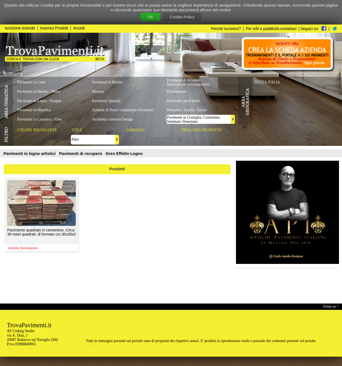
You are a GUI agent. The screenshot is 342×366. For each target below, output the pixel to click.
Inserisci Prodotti (54, 28)
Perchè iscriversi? (226, 29)
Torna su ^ (330, 306)
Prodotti (117, 168)
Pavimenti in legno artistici (30, 153)
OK (151, 17)
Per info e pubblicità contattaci (271, 29)
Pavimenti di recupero (81, 153)
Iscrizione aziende (20, 28)
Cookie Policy (181, 17)
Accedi (79, 28)
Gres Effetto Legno (124, 153)
